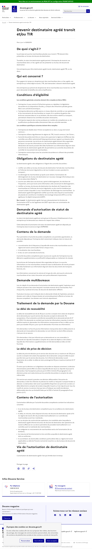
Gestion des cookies (65, 542)
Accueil (4, 22)
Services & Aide (56, 18)
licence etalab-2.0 (66, 546)
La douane (31, 18)
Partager (33, 468)
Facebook (55, 515)
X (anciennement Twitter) (60, 515)
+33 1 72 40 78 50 (36, 493)
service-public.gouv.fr (63, 531)
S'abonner (7, 518)
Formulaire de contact (63, 488)
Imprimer (18, 468)
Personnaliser (25, 541)
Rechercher (88, 11)
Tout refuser (38, 541)
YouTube (70, 515)
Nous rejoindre (43, 18)
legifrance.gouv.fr (79, 531)
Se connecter (85, 6)
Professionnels (18, 18)
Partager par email (23, 468)
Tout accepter (52, 541)
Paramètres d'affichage (82, 542)
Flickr (75, 515)
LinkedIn (65, 515)
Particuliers (5, 18)
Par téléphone (15, 486)
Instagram (80, 515)
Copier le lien (28, 468)
